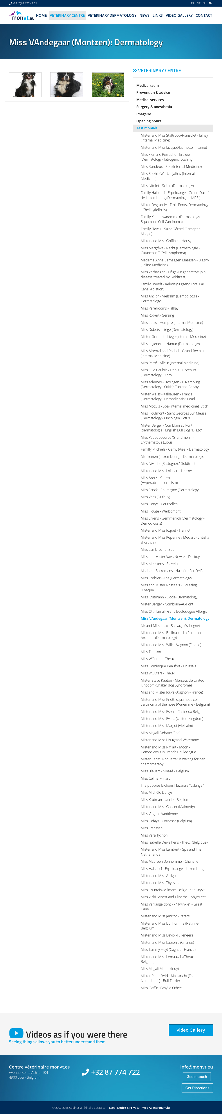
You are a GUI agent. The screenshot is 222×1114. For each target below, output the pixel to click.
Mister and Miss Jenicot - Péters (165, 916)
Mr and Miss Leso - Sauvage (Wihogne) (170, 625)
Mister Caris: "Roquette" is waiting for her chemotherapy (173, 761)
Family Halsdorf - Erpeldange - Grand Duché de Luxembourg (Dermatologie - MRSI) (175, 195)
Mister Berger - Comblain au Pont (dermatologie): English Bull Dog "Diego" (171, 428)
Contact (204, 15)
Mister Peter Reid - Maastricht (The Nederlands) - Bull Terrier (168, 978)
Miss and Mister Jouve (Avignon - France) (172, 692)
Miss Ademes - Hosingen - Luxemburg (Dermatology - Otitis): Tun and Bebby (170, 384)
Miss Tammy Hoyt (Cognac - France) (168, 949)
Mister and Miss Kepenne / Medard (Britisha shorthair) (175, 540)
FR (192, 3)
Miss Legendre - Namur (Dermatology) (170, 343)
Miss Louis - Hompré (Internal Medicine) (172, 322)
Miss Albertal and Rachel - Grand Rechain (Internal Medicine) (173, 353)
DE (198, 3)
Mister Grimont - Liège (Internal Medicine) (173, 336)
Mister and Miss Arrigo (158, 875)
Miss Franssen (151, 828)
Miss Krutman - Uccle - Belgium (165, 799)
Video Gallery (179, 15)
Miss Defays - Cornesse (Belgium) (166, 821)
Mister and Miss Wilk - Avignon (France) (171, 644)
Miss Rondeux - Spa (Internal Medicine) (171, 166)
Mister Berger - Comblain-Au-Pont (167, 604)
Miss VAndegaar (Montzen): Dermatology (175, 618)
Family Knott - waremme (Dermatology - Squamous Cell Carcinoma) (171, 219)
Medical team (147, 85)
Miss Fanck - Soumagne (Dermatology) (170, 489)
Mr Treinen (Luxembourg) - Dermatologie (172, 456)
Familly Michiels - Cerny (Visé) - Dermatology (175, 449)
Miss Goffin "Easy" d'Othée (161, 987)
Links (158, 15)
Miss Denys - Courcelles (159, 504)
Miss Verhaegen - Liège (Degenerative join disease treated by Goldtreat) (173, 274)
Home (41, 15)
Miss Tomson (151, 651)
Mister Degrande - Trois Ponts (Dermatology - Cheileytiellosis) (174, 207)
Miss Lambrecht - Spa (157, 549)
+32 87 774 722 (115, 1072)
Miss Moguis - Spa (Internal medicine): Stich (174, 406)
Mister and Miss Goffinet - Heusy (166, 240)
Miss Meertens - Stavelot (160, 563)
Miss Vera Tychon (154, 835)
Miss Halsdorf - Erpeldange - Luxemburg (172, 868)
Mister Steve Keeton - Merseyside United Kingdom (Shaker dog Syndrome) (172, 683)
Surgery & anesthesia (154, 106)
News (144, 15)
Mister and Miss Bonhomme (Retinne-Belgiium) (170, 926)
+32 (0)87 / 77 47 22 (25, 3)
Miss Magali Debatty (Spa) (160, 732)
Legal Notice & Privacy (124, 1108)
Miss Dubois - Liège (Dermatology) (167, 329)
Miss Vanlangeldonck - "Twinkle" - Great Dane (171, 906)
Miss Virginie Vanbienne (159, 813)
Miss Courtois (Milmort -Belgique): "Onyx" (173, 890)
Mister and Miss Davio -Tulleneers (167, 935)
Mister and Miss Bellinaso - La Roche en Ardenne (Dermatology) (171, 635)
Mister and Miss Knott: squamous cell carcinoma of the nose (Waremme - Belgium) (175, 702)
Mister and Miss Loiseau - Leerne (166, 470)
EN (210, 3)
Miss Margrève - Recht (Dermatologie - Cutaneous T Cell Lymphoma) (170, 250)
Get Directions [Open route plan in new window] (197, 1087)
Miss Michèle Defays (156, 792)
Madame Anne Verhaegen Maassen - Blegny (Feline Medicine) (175, 262)
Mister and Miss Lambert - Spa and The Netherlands (171, 852)
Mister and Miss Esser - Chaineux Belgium (173, 711)
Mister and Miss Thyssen (160, 882)
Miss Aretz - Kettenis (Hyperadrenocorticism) (159, 480)
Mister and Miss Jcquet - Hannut (165, 530)
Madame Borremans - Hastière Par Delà (171, 570)
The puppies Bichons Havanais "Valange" (172, 785)
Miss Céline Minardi (156, 778)
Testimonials (146, 128)
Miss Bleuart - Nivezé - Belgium (165, 771)
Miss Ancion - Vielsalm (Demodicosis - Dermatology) (170, 298)
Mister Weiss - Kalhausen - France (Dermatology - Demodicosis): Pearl (168, 396)
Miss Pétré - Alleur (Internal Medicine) (170, 362)
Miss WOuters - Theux (158, 658)
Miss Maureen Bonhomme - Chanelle (169, 861)
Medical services (150, 99)
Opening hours (148, 121)
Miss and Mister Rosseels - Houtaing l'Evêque (169, 587)
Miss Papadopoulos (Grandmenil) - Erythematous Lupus (167, 440)
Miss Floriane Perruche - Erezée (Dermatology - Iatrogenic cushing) (167, 157)
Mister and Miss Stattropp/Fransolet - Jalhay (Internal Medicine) (174, 138)
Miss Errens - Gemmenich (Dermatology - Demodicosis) (172, 520)
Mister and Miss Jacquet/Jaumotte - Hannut (174, 147)
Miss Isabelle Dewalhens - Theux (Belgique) (174, 842)
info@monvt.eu (196, 1067)
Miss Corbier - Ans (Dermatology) (166, 578)
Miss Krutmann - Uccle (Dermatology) (169, 597)
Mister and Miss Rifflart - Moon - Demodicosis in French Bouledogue (168, 749)
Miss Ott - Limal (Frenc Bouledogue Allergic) (174, 611)
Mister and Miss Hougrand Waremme (170, 739)
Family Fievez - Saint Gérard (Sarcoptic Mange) (170, 231)
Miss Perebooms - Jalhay (159, 308)
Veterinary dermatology (112, 15)
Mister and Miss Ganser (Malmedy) (168, 806)
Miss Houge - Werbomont (160, 511)
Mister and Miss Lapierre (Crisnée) (167, 942)
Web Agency (150, 1108)
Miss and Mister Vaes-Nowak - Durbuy (170, 556)
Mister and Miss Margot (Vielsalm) (167, 725)
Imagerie (143, 114)
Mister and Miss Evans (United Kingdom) (172, 718)
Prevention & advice (153, 92)
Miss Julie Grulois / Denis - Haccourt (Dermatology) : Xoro (168, 372)
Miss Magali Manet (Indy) (160, 968)
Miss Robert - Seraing (157, 315)
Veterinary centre (67, 15)
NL (204, 3)
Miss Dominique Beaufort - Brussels (168, 666)
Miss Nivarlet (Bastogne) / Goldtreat (168, 463)
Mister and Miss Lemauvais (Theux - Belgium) (168, 959)
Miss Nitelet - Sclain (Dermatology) (167, 185)
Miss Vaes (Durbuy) (155, 497)
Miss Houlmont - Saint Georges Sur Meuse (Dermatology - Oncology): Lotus (173, 415)
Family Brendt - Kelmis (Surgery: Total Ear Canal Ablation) (172, 286)
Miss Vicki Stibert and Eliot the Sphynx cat (173, 897)
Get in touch (197, 1076)
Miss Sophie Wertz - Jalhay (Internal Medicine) (168, 176)
